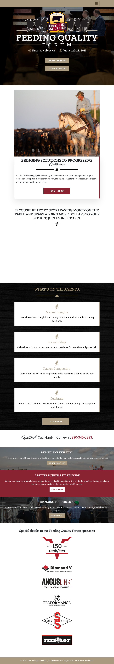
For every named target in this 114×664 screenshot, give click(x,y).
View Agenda (57, 68)
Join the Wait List (57, 463)
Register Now (57, 60)
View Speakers (57, 515)
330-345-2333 (82, 437)
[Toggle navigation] (96, 3)
